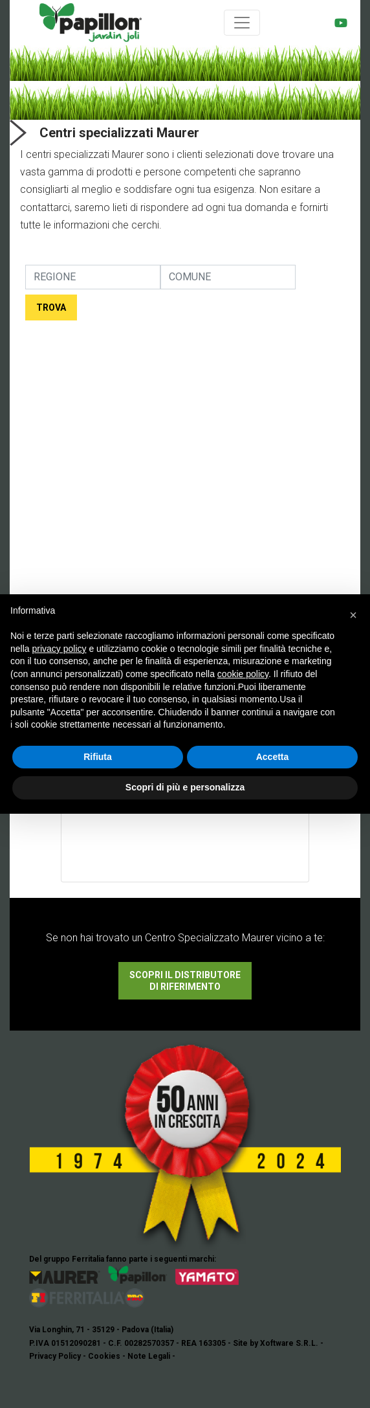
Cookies (104, 1356)
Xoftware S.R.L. (289, 1343)
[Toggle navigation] (242, 23)
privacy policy (59, 648)
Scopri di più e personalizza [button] (185, 787)
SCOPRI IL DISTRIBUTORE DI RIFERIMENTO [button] (185, 981)
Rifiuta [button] (97, 757)
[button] (353, 615)
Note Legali (148, 1356)
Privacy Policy (55, 1356)
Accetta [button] (272, 757)
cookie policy (242, 674)
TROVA (51, 307)
